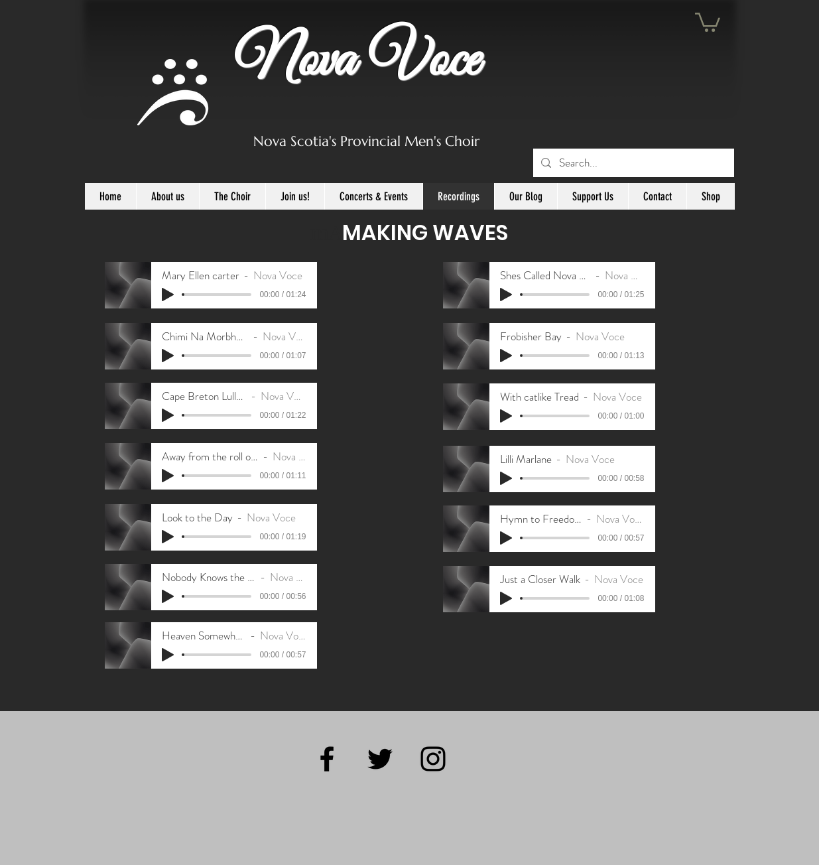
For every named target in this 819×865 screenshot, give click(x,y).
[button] (707, 21)
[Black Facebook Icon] (327, 758)
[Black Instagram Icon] (433, 758)
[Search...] (632, 163)
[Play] (168, 294)
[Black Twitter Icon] (380, 758)
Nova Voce (357, 61)
